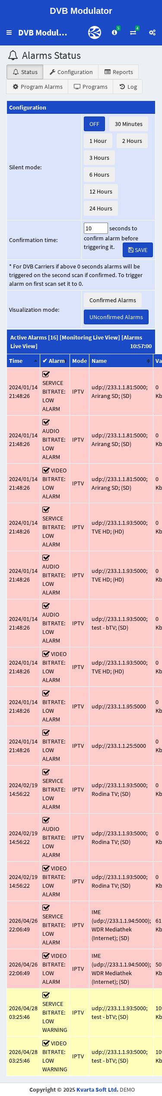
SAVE (137, 250)
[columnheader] (23, 361)
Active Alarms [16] (34, 337)
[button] (9, 32)
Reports (118, 72)
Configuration (70, 72)
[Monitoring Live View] (90, 337)
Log (127, 87)
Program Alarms (37, 87)
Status (25, 72)
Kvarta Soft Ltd (96, 1089)
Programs (90, 87)
